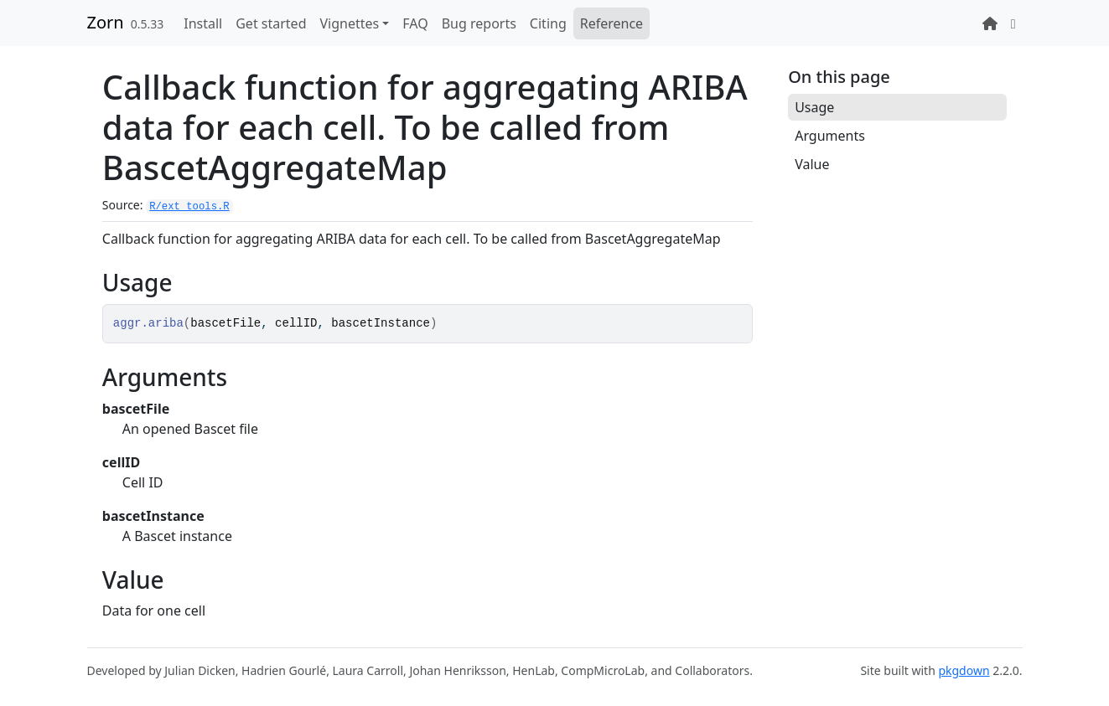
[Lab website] (990, 23)
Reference (611, 23)
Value (812, 164)
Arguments (830, 135)
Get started (271, 23)
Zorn (105, 22)
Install (203, 23)
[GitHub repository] (1013, 23)
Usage (814, 107)
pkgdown (963, 670)
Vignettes (349, 23)
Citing (548, 23)
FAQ (415, 23)
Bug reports (479, 23)
